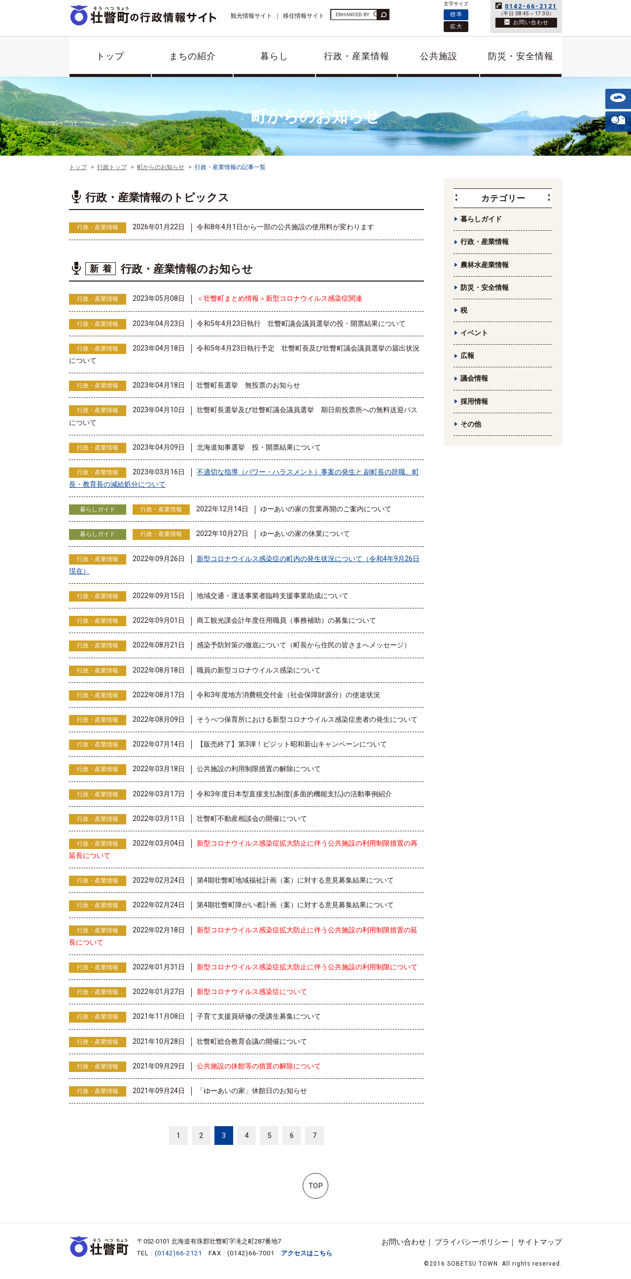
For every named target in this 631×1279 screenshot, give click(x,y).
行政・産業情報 (356, 56)
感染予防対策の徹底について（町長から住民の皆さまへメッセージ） (304, 645)
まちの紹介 (192, 56)
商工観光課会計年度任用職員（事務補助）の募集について (286, 620)
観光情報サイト (251, 15)
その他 (470, 424)
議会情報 (474, 378)
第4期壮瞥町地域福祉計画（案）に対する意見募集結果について (295, 880)
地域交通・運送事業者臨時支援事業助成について (273, 596)
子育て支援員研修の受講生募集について (259, 1016)
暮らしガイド (97, 509)
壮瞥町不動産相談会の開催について (252, 818)
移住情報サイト (303, 15)
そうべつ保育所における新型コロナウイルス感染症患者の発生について (307, 719)
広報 (467, 355)
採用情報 (474, 401)
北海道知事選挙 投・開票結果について (259, 447)
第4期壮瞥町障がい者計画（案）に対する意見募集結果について (295, 905)
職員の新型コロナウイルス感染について (259, 670)
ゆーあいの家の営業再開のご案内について (325, 509)
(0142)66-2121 (178, 1253)
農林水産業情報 (484, 265)
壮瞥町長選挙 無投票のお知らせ (248, 385)
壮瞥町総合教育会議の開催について (252, 1041)
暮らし (274, 56)
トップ (110, 56)
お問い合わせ (404, 1242)
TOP (316, 1185)
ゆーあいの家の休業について (305, 533)
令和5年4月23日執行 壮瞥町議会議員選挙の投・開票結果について (301, 323)
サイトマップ (540, 1242)
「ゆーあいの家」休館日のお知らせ (252, 1091)
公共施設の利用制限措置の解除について (259, 769)
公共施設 (438, 56)
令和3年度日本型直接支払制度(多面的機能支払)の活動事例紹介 (294, 794)
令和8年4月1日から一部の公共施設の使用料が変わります (285, 227)
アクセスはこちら (306, 1253)
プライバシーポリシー (472, 1242)
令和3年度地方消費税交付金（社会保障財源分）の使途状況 (288, 695)
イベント (474, 333)
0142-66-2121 (531, 6)
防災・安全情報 (521, 56)
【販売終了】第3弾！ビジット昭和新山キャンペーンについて (292, 744)
